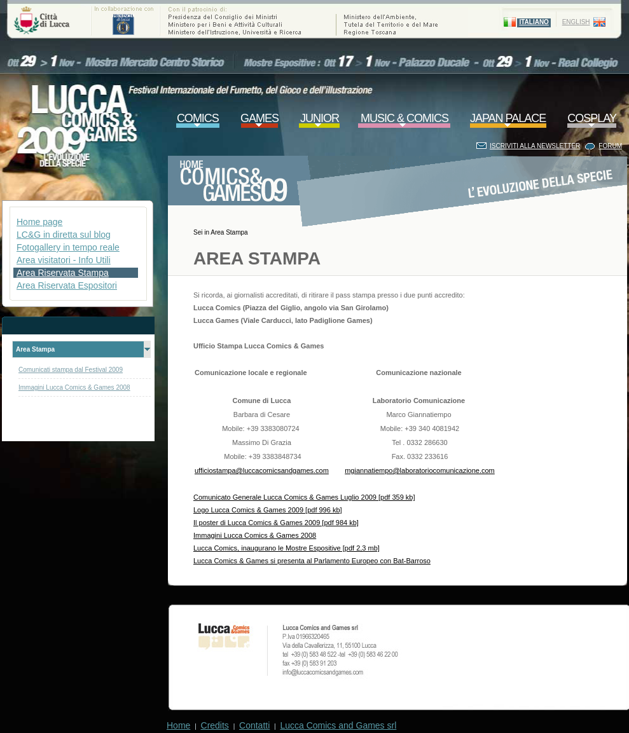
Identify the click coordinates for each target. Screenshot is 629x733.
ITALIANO (533, 21)
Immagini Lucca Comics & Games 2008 (74, 387)
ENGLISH (576, 21)
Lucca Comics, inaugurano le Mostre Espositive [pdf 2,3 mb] (286, 548)
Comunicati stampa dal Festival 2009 (70, 369)
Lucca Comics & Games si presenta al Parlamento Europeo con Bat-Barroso (312, 561)
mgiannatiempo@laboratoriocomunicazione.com (420, 470)
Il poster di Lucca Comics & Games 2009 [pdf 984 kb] (276, 522)
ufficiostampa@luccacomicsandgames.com (262, 470)
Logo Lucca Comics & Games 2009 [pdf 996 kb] (267, 510)
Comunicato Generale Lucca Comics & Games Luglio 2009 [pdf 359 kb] (304, 497)
